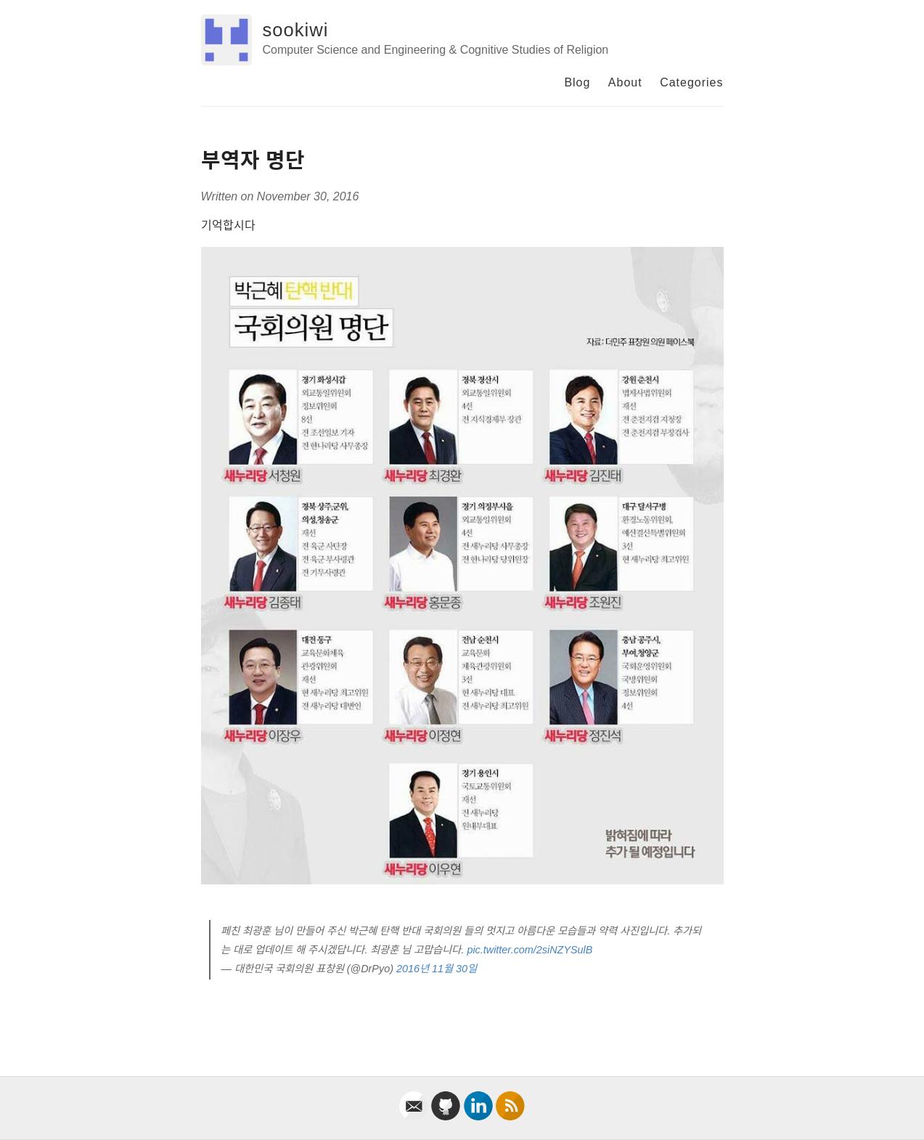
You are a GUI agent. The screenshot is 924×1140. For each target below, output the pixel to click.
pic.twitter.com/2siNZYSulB (529, 950)
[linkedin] (480, 1116)
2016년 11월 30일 (436, 968)
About (625, 82)
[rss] (510, 1116)
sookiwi (296, 30)
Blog (577, 82)
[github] (447, 1116)
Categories (691, 82)
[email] (415, 1116)
